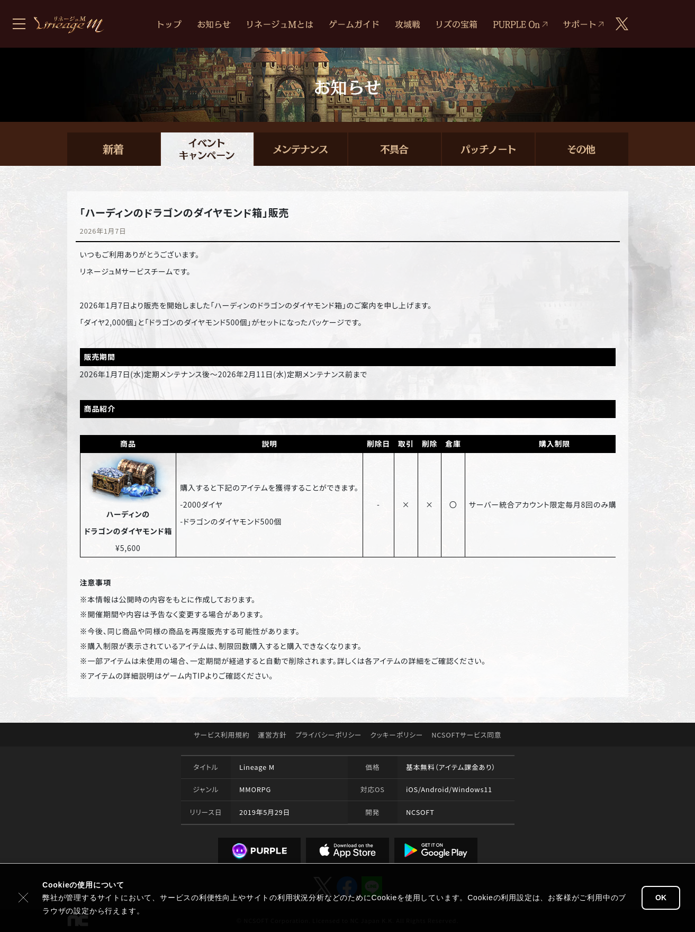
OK (660, 897)
